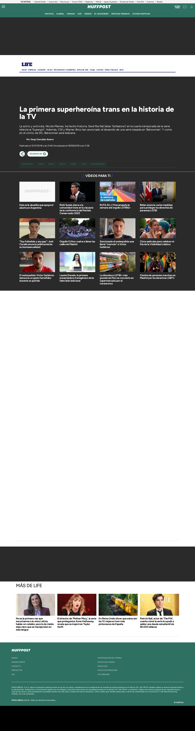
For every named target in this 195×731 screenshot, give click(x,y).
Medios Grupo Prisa (41, 723)
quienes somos (18, 662)
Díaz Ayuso (64, 2)
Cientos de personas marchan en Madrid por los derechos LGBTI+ (157, 277)
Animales (32, 70)
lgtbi (83, 164)
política (49, 14)
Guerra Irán (53, 2)
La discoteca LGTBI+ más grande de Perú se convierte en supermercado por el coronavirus (117, 279)
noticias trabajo (120, 14)
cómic (41, 164)
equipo (15, 658)
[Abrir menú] (3, 6)
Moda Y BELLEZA (111, 70)
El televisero (101, 14)
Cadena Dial (114, 718)
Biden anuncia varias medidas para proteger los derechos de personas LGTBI (156, 207)
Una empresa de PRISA (41, 716)
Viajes (49, 70)
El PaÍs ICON (103, 722)
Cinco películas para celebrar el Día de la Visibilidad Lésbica (157, 243)
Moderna (77, 722)
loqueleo (127, 722)
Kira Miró (140, 2)
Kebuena (144, 718)
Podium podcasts (91, 722)
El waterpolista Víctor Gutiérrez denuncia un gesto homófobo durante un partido (36, 278)
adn (136, 714)
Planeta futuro (134, 718)
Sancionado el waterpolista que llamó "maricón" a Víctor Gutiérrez (117, 244)
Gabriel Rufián (40, 2)
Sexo (121, 70)
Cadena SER (119, 714)
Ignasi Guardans (110, 2)
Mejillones (89, 2)
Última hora (177, 7)
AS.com (128, 714)
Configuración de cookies (109, 658)
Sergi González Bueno (42, 139)
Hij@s (92, 70)
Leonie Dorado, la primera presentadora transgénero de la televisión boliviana (77, 278)
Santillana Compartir (107, 714)
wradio (92, 718)
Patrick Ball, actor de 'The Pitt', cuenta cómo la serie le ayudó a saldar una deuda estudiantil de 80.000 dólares (157, 622)
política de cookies (106, 662)
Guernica (150, 2)
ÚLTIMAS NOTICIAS (141, 14)
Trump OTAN (77, 2)
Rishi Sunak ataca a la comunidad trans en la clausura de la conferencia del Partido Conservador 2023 (76, 209)
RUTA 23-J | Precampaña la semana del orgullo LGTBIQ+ (115, 206)
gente (51, 164)
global (60, 14)
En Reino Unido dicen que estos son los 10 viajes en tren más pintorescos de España (118, 621)
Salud (24, 70)
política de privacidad (107, 670)
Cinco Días (103, 718)
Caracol (147, 714)
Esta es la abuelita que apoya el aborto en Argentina (36, 206)
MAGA (98, 2)
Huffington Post (69, 718)
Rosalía (159, 2)
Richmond (63, 722)
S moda (115, 722)
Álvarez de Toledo (127, 2)
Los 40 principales (79, 714)
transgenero (98, 164)
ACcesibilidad (103, 674)
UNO (84, 718)
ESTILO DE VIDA (82, 70)
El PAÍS (65, 714)
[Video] (40, 91)
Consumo (41, 70)
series (73, 164)
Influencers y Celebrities (64, 70)
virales (71, 14)
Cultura (99, 70)
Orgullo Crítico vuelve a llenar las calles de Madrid (77, 243)
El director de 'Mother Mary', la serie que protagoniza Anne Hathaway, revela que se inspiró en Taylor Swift (76, 622)
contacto (16, 666)
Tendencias (27, 164)
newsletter (17, 670)
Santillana (92, 714)
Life (27, 65)
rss (13, 674)
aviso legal (102, 666)
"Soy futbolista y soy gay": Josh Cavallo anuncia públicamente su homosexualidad (36, 244)
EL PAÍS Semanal (124, 718)
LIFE (80, 14)
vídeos (88, 14)
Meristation (140, 722)
